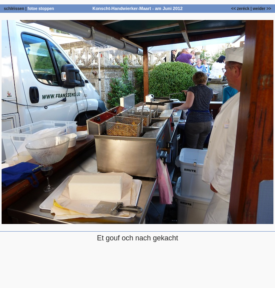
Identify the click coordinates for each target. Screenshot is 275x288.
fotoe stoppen (41, 8)
